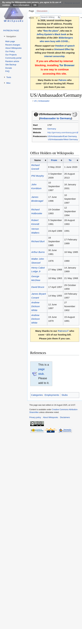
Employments (51, 395)
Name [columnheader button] (37, 160)
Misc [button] (8, 83)
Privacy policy (35, 417)
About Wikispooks (13, 48)
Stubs (65, 395)
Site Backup (10, 64)
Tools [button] (8, 77)
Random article (12, 61)
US (35, 101)
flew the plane (51, 31)
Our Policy (10, 51)
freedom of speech (65, 46)
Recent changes (12, 45)
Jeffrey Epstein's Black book (51, 34)
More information (21, 5)
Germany (51, 129)
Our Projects (11, 55)
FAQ (7, 71)
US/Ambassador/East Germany (61, 136)
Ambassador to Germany (55, 118)
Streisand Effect (62, 49)
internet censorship (54, 56)
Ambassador (43, 101)
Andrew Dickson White (35, 306)
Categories (37, 395)
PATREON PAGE (11, 30)
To (70, 160)
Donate (8, 68)
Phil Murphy (37, 175)
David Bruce (37, 287)
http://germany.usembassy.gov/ (61, 132)
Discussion (42, 11)
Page (31, 11)
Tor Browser (67, 65)
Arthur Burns (38, 252)
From (54, 160)
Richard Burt (38, 241)
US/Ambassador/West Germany (63, 139)
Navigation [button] (11, 36)
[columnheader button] (55, 160)
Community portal (13, 58)
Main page (10, 41)
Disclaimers (65, 417)
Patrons (62, 80)
